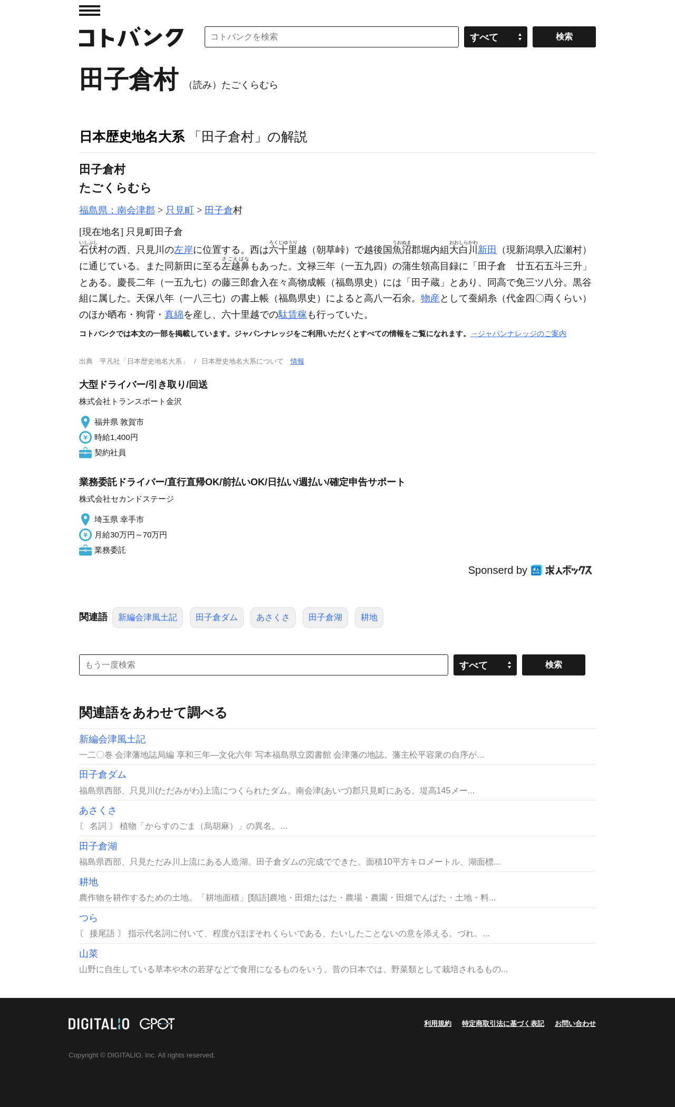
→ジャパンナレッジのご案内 (518, 333)
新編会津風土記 (147, 617)
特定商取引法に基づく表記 (503, 1023)
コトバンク (131, 36)
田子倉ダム (217, 617)
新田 (487, 249)
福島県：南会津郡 (117, 210)
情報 (297, 361)
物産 (430, 298)
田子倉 (219, 210)
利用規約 (437, 1023)
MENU (89, 10)
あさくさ (273, 617)
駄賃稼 (292, 314)
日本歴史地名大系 (132, 136)
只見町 (180, 210)
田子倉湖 (325, 617)
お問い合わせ (575, 1023)
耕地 (369, 617)
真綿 (174, 314)
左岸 (183, 249)
